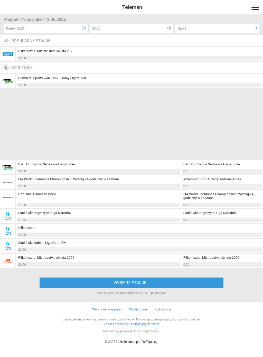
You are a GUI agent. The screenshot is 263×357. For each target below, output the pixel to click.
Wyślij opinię (138, 309)
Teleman (132, 7)
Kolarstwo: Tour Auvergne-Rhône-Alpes (212, 179)
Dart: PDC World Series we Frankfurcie (46, 164)
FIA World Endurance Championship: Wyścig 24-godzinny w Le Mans (69, 179)
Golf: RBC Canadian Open (37, 194)
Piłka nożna (26, 228)
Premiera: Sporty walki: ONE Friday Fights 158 (52, 78)
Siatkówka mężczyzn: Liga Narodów (44, 213)
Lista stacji (163, 309)
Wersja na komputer (107, 309)
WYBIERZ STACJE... (131, 282)
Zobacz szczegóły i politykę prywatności (131, 324)
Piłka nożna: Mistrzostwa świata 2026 (46, 51)
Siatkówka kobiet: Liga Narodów (42, 243)
